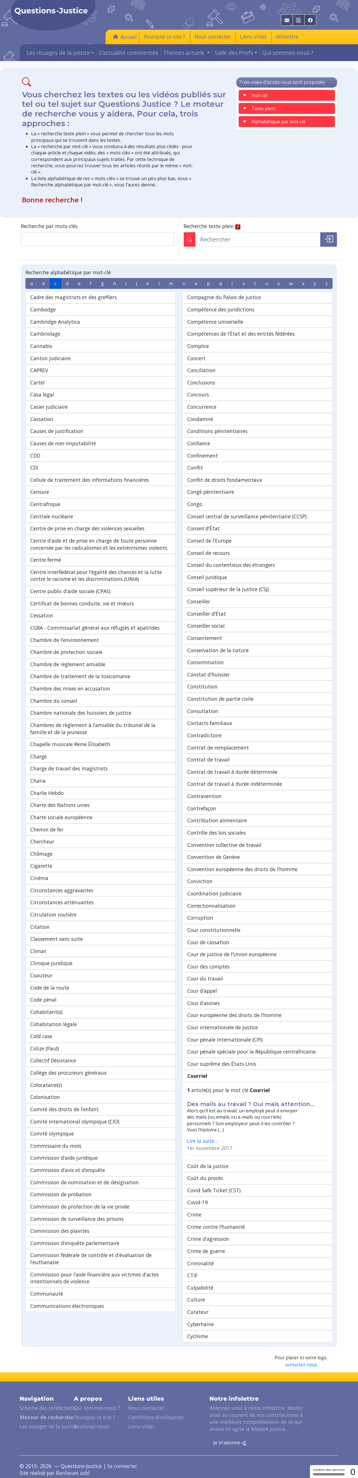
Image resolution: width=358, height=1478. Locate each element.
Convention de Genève (213, 856)
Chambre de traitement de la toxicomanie (80, 676)
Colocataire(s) (46, 1085)
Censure (39, 491)
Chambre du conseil (53, 700)
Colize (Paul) (44, 1048)
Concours (198, 394)
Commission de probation (61, 1194)
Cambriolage (45, 333)
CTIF (192, 1275)
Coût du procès (205, 1178)
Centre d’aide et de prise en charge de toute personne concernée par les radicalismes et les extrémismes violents (98, 544)
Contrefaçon (201, 808)
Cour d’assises (203, 1003)
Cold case (41, 1036)
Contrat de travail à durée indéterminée (234, 783)
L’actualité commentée (128, 53)
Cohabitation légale (53, 1024)
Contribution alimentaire (217, 820)
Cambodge (43, 309)
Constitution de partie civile (220, 698)
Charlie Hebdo (47, 793)
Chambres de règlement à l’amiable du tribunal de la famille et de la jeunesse (93, 729)
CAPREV (39, 370)
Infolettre (287, 36)
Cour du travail (205, 978)
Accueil (125, 36)
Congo (194, 504)
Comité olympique (52, 1133)
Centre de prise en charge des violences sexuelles (87, 528)
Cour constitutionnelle (213, 930)
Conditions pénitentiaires (217, 431)
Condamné (200, 419)
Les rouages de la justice (48, 1426)
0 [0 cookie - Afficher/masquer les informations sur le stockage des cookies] (352, 1471)
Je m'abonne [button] (229, 1442)
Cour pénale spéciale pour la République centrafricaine (251, 1051)
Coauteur (41, 975)
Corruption (200, 917)
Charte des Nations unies (60, 805)
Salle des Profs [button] (234, 53)
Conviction (199, 881)
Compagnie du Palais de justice (224, 297)
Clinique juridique (51, 963)
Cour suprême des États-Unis (221, 1063)
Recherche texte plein (209, 226)
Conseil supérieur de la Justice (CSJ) (228, 589)
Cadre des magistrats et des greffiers (73, 297)
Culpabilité (200, 1287)
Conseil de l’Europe (209, 540)
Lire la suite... (202, 1140)
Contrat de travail (208, 759)
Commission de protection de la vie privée (79, 1206)
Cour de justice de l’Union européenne (232, 954)
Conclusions (201, 382)
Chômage (41, 853)
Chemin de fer (46, 829)
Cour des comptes (208, 966)
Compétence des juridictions (220, 309)
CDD (35, 455)
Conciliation (201, 370)
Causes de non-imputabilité (63, 443)
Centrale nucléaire (51, 516)
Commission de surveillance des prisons (77, 1218)
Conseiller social (206, 625)
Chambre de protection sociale (66, 652)
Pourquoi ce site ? (164, 36)
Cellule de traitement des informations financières (89, 479)
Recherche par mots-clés (49, 226)
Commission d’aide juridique (64, 1157)
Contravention (204, 796)
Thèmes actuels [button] (184, 53)
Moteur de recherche (46, 1417)
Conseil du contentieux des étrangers (231, 564)
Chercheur (42, 841)
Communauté (46, 1293)
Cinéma (39, 878)
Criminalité (200, 1263)
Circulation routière (53, 914)
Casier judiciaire (49, 406)
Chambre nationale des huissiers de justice (80, 712)
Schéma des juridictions (48, 1407)
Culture (196, 1299)
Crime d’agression (208, 1238)
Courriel (197, 1075)
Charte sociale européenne (61, 817)
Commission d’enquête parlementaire (74, 1243)
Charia (38, 780)
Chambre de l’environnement (64, 640)
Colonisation (45, 1097)
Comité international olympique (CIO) (74, 1121)
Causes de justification (56, 431)
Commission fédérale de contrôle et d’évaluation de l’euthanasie (91, 1259)
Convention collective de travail (224, 844)
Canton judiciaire (50, 358)
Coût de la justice (207, 1166)
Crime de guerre (206, 1251)
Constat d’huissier (208, 674)
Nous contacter (213, 36)
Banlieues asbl (73, 1472)
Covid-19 (197, 1202)
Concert (196, 358)
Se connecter (122, 1466)
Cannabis (41, 346)
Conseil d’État (203, 528)
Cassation (41, 419)
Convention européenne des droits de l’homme (242, 869)
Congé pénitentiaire (210, 491)
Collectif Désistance (53, 1060)
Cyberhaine (200, 1324)
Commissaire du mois (55, 1145)
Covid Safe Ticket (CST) (214, 1190)
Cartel (37, 382)
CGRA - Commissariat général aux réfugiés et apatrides (95, 627)
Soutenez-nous (91, 1426)
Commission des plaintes (59, 1230)
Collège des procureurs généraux (68, 1072)
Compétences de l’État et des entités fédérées (241, 333)
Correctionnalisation (211, 905)
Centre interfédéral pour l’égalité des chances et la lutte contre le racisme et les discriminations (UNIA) (96, 576)
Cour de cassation (208, 942)
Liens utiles (253, 36)
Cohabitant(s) (46, 1011)
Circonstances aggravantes (61, 890)
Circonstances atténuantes (62, 902)
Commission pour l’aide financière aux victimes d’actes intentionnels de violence (94, 1278)
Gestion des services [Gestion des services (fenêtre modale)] (329, 1471)
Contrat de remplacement (218, 747)
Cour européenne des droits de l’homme (234, 1015)
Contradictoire (204, 735)
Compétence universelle (215, 321)
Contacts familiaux (209, 723)
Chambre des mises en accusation (70, 688)
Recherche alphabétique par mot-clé (68, 272)
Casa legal (42, 394)
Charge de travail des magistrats (69, 768)
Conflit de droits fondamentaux (224, 479)
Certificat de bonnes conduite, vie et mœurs (82, 603)
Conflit (195, 467)
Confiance (198, 443)
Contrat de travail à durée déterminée (232, 771)
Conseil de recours (208, 552)
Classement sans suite (56, 938)
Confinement (202, 455)
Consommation (205, 662)
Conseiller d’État (206, 613)
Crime (194, 1214)
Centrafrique (45, 504)
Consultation (202, 711)
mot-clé (255, 95)
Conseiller (198, 601)
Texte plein (258, 108)
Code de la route (49, 987)
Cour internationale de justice (222, 1027)
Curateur (197, 1311)
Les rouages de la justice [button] (58, 53)
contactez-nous (301, 1365)
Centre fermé (45, 559)
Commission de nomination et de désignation (84, 1182)
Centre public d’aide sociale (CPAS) (70, 591)
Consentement (204, 638)
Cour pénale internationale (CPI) (225, 1039)
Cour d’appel (202, 990)
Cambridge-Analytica (55, 321)
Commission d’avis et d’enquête (67, 1170)
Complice (198, 346)
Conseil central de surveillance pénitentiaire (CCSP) (247, 516)
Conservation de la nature (218, 650)
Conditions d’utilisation (156, 1417)
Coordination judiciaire (214, 893)
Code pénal (43, 999)
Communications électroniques (67, 1305)
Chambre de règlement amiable (67, 664)
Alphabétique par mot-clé (274, 121)
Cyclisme (197, 1336)
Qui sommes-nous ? (287, 53)
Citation (40, 926)
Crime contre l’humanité (216, 1226)
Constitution (202, 686)
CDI (34, 467)
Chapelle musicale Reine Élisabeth (70, 744)
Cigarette (41, 865)
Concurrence (201, 406)
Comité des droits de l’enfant (64, 1109)
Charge (38, 756)
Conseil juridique (207, 577)
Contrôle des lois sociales (216, 832)
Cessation (41, 615)
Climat (38, 951)
